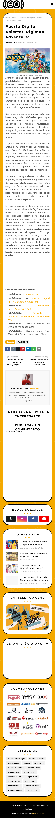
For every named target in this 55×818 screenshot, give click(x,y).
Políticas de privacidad (16, 805)
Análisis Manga (14, 781)
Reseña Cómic (32, 790)
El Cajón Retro (31, 776)
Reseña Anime (34, 767)
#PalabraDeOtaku (15, 790)
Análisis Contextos (37, 758)
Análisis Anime (30, 772)
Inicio (7, 17)
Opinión (27, 763)
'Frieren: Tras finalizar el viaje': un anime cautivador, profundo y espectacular (34, 555)
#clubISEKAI (17, 17)
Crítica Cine (39, 763)
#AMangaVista (14, 772)
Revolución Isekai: (29, 307)
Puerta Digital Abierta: (29, 300)
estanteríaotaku (37, 813)
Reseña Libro (29, 781)
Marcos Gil (10, 42)
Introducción (33, 294)
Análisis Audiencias (16, 767)
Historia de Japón (32, 785)
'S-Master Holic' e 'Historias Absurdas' (31, 566)
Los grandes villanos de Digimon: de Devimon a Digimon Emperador (33, 579)
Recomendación (14, 776)
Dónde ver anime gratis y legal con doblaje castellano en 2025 (33, 543)
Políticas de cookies (39, 805)
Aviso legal (28, 809)
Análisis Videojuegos (16, 758)
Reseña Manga (14, 763)
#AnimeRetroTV (14, 785)
